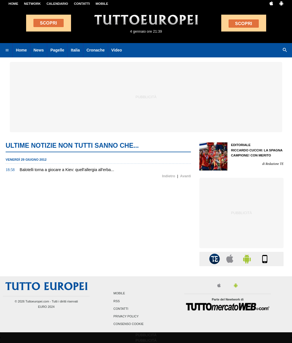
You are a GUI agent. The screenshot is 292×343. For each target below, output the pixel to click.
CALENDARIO (57, 3)
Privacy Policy (126, 316)
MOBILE (101, 3)
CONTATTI (82, 3)
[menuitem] (7, 50)
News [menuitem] (38, 50)
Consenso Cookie (128, 324)
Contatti (120, 308)
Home (13, 3)
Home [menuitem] (21, 50)
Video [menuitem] (116, 50)
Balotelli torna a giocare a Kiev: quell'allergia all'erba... (67, 169)
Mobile (119, 293)
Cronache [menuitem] (95, 50)
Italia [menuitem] (75, 50)
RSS (116, 301)
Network (32, 3)
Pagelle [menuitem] (57, 50)
